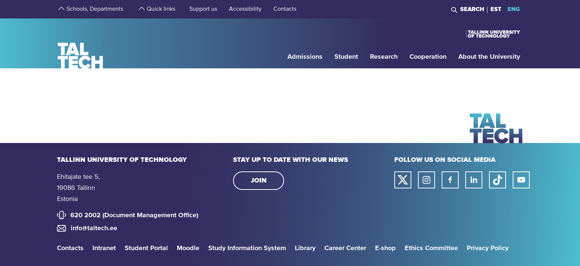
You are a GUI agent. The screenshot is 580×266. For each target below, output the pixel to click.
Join (259, 180)
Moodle (188, 248)
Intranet (104, 248)
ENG (514, 9)
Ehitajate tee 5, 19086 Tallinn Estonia (78, 188)
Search (472, 9)
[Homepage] (80, 43)
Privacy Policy (488, 248)
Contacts (70, 248)
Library (305, 248)
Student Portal (146, 248)
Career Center (345, 248)
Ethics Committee (431, 248)
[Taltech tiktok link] (497, 179)
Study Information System (247, 248)
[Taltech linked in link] (473, 179)
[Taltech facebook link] (450, 179)
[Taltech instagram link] (426, 179)
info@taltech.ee (94, 228)
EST (496, 9)
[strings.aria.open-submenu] (60, 9)
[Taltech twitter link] (402, 179)
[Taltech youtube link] (521, 179)
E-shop (385, 248)
